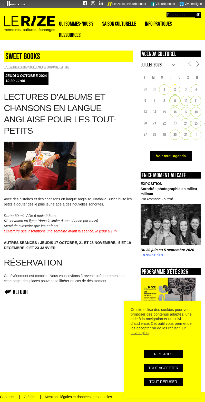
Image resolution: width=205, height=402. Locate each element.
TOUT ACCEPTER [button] (163, 368)
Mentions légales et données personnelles (78, 397)
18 (196, 112)
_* (5, 67)
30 (175, 134)
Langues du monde (47, 67)
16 (175, 112)
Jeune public (27, 67)
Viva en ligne (191, 4)
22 (164, 123)
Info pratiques (158, 24)
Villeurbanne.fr (163, 4)
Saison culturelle (119, 24)
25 (196, 123)
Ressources (70, 35)
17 (185, 112)
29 (164, 134)
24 (185, 123)
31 (185, 134)
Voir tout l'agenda (171, 156)
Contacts (7, 397)
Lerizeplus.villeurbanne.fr (127, 4)
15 (164, 112)
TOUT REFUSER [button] (163, 382)
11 (196, 101)
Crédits (29, 397)
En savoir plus (152, 255)
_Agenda (13, 67)
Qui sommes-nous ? (76, 24)
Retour (20, 291)
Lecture (64, 67)
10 (185, 101)
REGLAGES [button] (163, 354)
